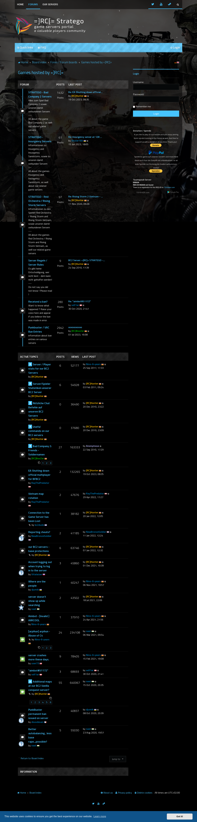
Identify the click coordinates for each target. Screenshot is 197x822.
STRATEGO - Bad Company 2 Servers (40, 94)
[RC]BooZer (77, 331)
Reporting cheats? (39, 532)
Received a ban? (38, 301)
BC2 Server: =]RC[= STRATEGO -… (86, 260)
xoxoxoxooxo (75, 327)
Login (136, 73)
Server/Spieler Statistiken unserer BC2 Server (39, 388)
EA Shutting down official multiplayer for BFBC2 (39, 475)
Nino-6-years (93, 364)
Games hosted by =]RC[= (41, 72)
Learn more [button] (99, 816)
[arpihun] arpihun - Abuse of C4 (39, 633)
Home (20, 4)
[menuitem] (41, 47)
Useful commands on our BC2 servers (38, 431)
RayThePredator (40, 483)
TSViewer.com (169, 187)
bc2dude (39, 525)
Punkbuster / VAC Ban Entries (38, 329)
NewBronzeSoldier (41, 536)
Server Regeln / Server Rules (37, 262)
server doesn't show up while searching (37, 601)
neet (33, 609)
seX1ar (75, 305)
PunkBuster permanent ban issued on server (38, 714)
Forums (33, 4)
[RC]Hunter (77, 96)
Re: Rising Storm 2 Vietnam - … (85, 196)
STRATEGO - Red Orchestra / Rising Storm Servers (39, 201)
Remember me (143, 106)
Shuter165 (77, 140)
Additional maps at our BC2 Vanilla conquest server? (40, 685)
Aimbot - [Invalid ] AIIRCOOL (38, 618)
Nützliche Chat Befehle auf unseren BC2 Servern (39, 409)
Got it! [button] (180, 816)
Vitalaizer (36, 574)
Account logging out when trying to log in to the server (40, 566)
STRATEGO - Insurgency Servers (39, 139)
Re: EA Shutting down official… (85, 92)
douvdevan (37, 722)
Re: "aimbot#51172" (79, 301)
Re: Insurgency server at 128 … (85, 137)
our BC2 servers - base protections (38, 549)
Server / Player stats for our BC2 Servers (39, 368)
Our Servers (50, 4)
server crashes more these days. (38, 657)
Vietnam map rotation (36, 496)
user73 (35, 663)
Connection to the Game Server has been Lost (38, 517)
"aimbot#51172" (38, 670)
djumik (35, 589)
